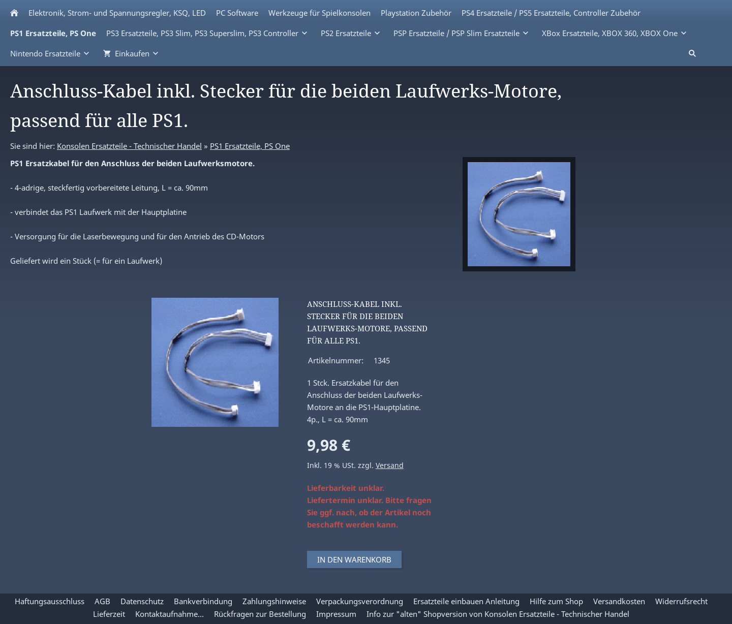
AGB (102, 601)
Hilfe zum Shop (556, 601)
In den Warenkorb (354, 559)
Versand (390, 465)
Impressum (336, 614)
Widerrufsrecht (681, 601)
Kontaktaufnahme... (169, 614)
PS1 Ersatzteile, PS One (250, 146)
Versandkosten (619, 601)
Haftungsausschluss (49, 601)
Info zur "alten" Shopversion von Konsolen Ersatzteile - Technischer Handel (498, 614)
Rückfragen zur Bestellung (260, 614)
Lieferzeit (109, 614)
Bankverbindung (203, 601)
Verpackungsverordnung (359, 601)
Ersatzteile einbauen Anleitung (466, 601)
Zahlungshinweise (274, 601)
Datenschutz (142, 601)
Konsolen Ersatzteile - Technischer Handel (129, 146)
